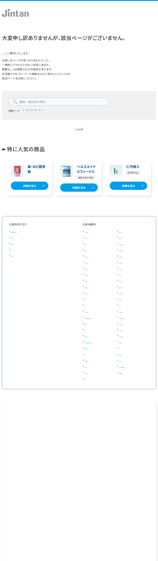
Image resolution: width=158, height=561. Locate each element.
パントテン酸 (126, 297)
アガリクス (91, 340)
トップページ (9, 53)
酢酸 (87, 388)
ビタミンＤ (91, 285)
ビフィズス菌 (63, 112)
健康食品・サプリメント (24, 236)
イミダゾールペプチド (131, 322)
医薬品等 (16, 248)
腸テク (28, 112)
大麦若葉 (124, 347)
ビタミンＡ (91, 267)
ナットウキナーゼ (129, 340)
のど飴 (94, 112)
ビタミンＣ (125, 279)
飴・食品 (16, 242)
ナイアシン (91, 297)
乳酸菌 (123, 236)
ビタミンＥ (91, 291)
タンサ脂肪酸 (44, 112)
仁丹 (106, 112)
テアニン (124, 369)
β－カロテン (92, 261)
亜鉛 (122, 310)
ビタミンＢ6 (126, 273)
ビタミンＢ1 (126, 267)
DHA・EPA (125, 291)
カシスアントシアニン (131, 248)
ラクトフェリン (127, 328)
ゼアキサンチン (128, 254)
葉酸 (87, 304)
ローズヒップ (126, 242)
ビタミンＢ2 (91, 273)
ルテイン (90, 254)
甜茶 (122, 357)
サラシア (90, 248)
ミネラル (90, 376)
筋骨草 (89, 328)
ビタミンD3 (125, 285)
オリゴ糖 (90, 242)
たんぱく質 (125, 261)
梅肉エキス (125, 363)
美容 (14, 254)
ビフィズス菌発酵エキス (133, 376)
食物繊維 (81, 112)
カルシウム (125, 304)
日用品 (15, 260)
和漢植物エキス (94, 369)
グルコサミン (126, 316)
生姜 (87, 363)
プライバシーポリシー (34, 530)
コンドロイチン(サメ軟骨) (100, 322)
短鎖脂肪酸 (126, 382)
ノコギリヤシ (126, 334)
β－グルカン (92, 382)
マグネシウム (92, 316)
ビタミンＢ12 (92, 279)
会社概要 (7, 530)
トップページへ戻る (78, 130)
